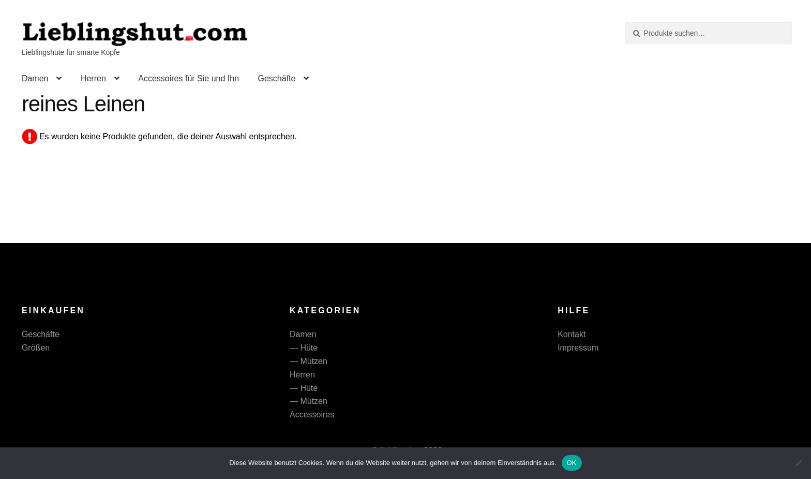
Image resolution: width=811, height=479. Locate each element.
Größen (36, 347)
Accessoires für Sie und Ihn (188, 78)
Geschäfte (276, 78)
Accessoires (312, 414)
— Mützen (308, 361)
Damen (35, 78)
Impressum (578, 347)
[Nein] (798, 463)
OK (572, 463)
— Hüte (304, 347)
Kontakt (571, 334)
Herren (93, 78)
